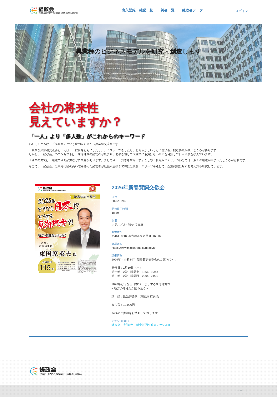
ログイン (241, 11)
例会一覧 (167, 10)
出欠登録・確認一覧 (137, 10)
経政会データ (192, 10)
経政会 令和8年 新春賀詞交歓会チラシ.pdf (141, 324)
